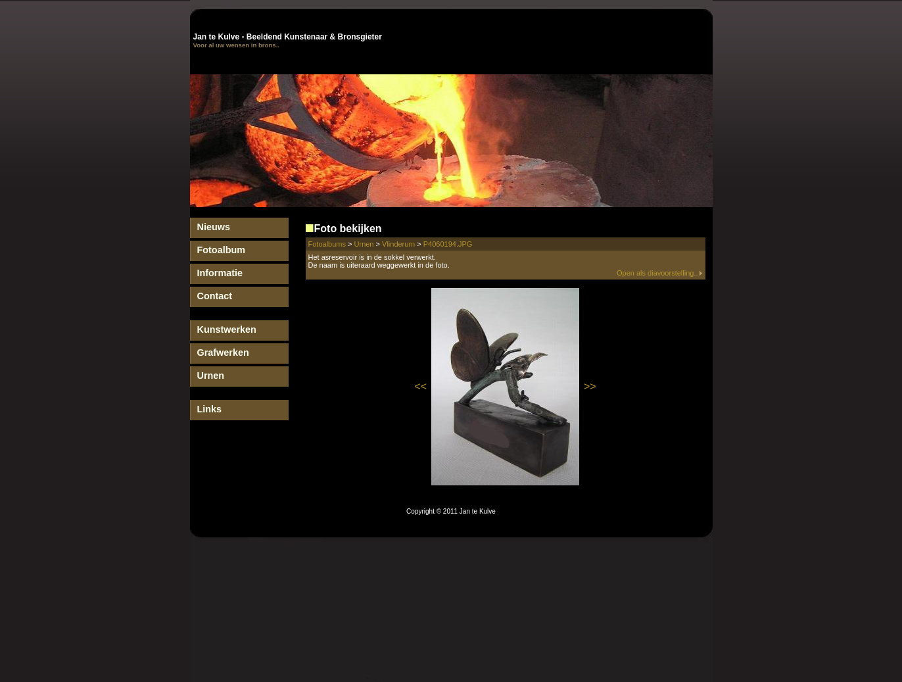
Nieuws (213, 227)
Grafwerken (223, 352)
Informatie (220, 273)
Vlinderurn (398, 244)
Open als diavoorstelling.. (660, 273)
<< (420, 386)
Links (209, 409)
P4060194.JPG (448, 244)
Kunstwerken (226, 329)
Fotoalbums (327, 244)
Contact (215, 296)
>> (590, 386)
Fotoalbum (221, 250)
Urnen (211, 375)
